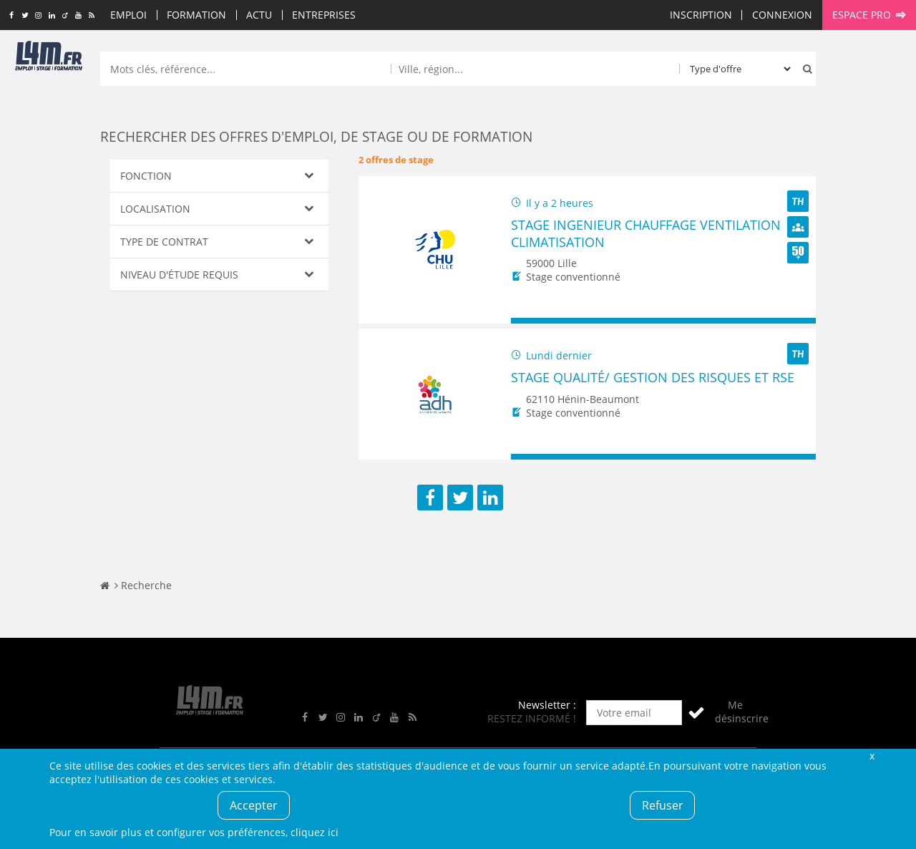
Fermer (872, 755)
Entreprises (324, 14)
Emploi (128, 14)
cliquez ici (314, 832)
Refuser (662, 805)
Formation (196, 14)
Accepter (254, 805)
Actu (259, 14)
